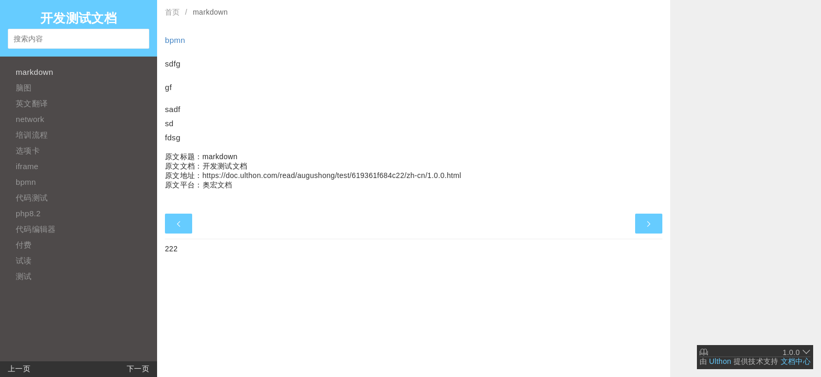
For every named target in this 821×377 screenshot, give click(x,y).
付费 (24, 244)
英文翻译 (32, 103)
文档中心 (796, 361)
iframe (27, 166)
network (30, 119)
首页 (172, 12)
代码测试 (32, 197)
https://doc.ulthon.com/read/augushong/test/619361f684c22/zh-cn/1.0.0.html (332, 175)
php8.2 (28, 213)
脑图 (24, 87)
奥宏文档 (217, 185)
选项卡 (28, 150)
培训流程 (32, 134)
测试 (24, 276)
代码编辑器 (36, 229)
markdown (34, 72)
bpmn (26, 182)
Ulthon (720, 361)
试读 (24, 260)
